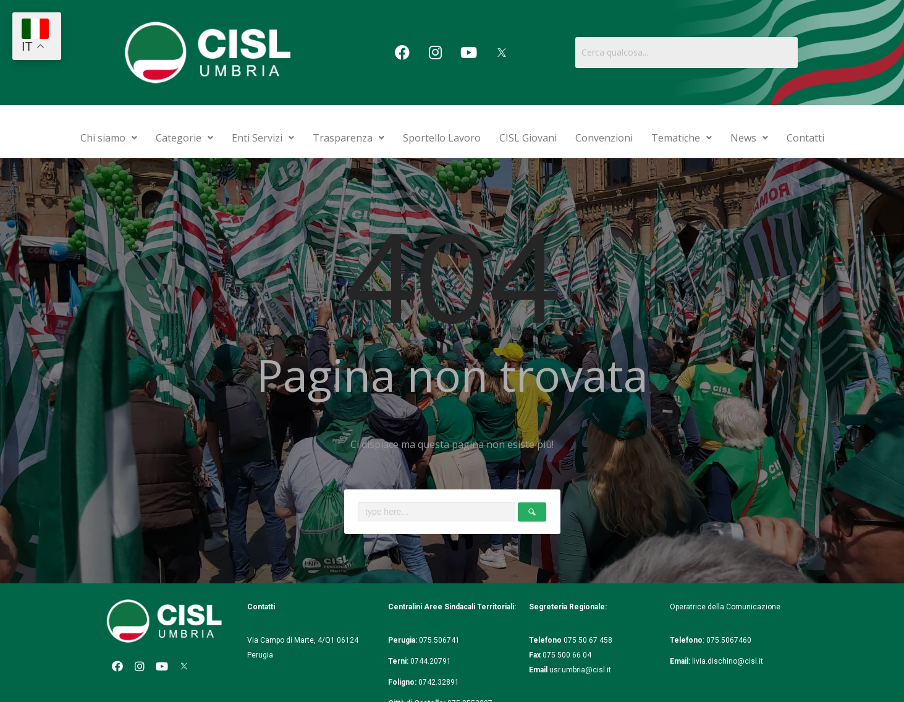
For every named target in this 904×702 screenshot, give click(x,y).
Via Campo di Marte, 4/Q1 (291, 640)
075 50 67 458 (589, 640)
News (749, 138)
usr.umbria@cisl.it (580, 670)
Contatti (805, 138)
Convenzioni (604, 138)
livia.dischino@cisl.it (727, 661)
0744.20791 (430, 661)
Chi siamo (108, 138)
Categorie (184, 138)
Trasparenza (348, 138)
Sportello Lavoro (442, 138)
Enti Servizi (263, 138)
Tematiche (681, 138)
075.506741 (440, 640)
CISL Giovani (528, 138)
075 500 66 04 (567, 655)
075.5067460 (729, 640)
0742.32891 (438, 682)
